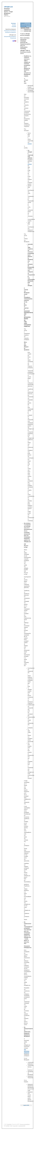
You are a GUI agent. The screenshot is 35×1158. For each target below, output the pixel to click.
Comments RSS (22, 1125)
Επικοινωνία (13, 38)
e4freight (30, 143)
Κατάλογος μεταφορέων (10, 32)
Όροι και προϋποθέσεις (24, 1124)
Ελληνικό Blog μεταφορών (10, 36)
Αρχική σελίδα (26, 1105)
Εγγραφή (14, 26)
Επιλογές (13, 23)
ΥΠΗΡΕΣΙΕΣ (27, 23)
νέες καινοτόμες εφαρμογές (26, 1051)
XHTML (7, 1125)
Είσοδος (14, 25)
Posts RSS (15, 1125)
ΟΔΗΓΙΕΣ (28, 26)
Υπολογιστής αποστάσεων (10, 30)
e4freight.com (8, 6)
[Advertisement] (23, 13)
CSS (11, 1125)
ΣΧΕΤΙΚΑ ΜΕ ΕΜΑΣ (26, 24)
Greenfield (9, 1124)
